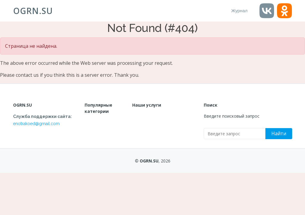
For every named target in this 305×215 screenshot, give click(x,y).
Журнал (239, 10)
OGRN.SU (33, 10)
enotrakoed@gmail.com (36, 123)
